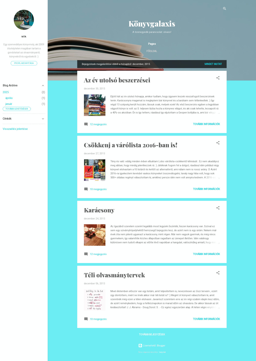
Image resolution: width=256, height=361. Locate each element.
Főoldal (152, 51)
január (8, 104)
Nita (23, 36)
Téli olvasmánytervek (114, 275)
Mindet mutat (213, 64)
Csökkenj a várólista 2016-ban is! (130, 145)
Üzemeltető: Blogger (151, 345)
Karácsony (99, 210)
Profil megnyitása (24, 63)
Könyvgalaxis (152, 23)
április (9, 98)
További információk (206, 124)
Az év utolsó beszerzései (117, 80)
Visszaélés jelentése (15, 129)
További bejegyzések (152, 334)
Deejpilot (162, 352)
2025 (6, 92)
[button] (218, 78)
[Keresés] (225, 9)
